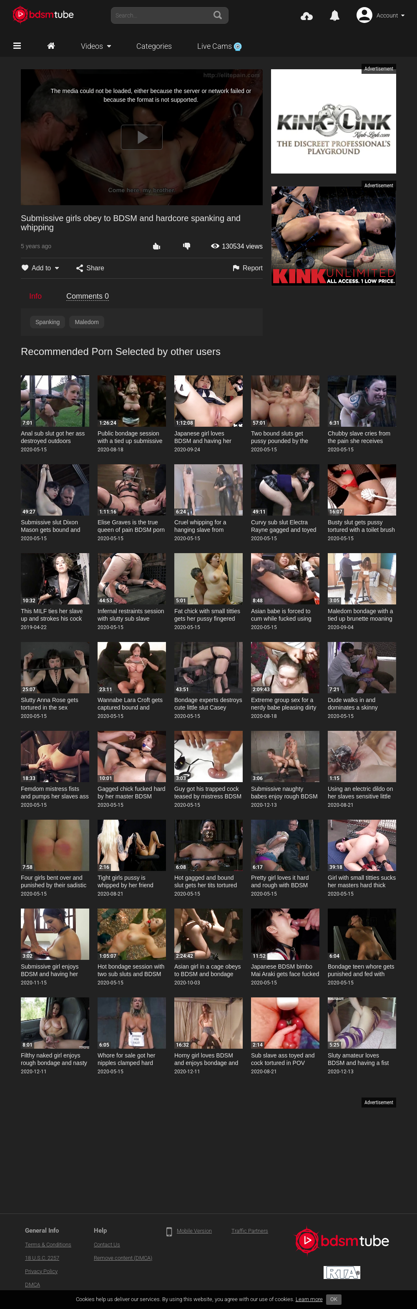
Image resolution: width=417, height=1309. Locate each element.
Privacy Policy (41, 1271)
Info (35, 296)
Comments (87, 296)
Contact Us (107, 1244)
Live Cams (219, 46)
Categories (154, 46)
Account (387, 15)
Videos (92, 46)
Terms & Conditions (48, 1244)
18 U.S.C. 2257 (42, 1258)
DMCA (32, 1284)
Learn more (309, 1299)
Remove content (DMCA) (123, 1258)
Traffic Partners (249, 1231)
